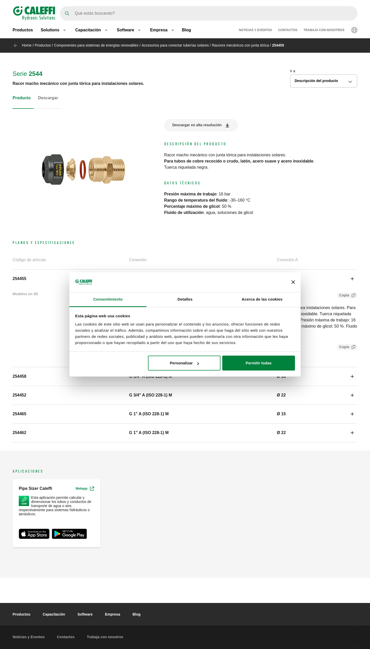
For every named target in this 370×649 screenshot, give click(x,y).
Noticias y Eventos (255, 30)
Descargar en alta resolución (196, 125)
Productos (23, 30)
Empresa (112, 614)
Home (26, 45)
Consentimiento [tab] (108, 299)
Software (84, 614)
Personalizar (184, 363)
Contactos (287, 30)
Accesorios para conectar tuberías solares (175, 45)
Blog (186, 30)
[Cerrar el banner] (293, 282)
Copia (343, 296)
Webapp (85, 488)
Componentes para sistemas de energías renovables (96, 45)
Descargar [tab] (48, 98)
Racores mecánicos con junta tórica (240, 45)
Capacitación (54, 614)
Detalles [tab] (185, 299)
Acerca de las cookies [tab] (262, 299)
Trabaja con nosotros (323, 30)
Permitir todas (259, 363)
